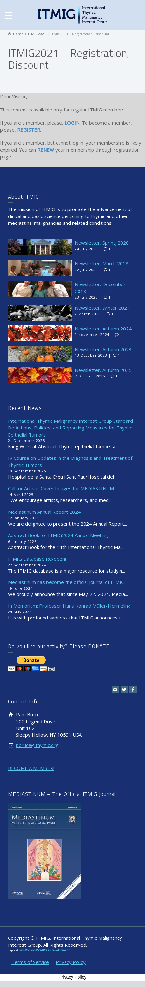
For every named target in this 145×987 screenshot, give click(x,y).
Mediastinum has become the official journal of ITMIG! (67, 582)
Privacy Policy (71, 962)
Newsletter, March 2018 (101, 263)
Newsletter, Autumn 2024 (103, 328)
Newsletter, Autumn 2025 (103, 370)
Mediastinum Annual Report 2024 (44, 512)
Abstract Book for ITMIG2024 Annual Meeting (58, 535)
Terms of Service (30, 962)
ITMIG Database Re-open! (37, 559)
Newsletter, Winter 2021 (102, 308)
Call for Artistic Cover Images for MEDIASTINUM (61, 488)
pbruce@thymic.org (37, 745)
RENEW (45, 150)
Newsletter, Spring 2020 (102, 242)
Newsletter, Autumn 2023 (103, 349)
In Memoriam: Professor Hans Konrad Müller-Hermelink (69, 606)
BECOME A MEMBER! (31, 768)
